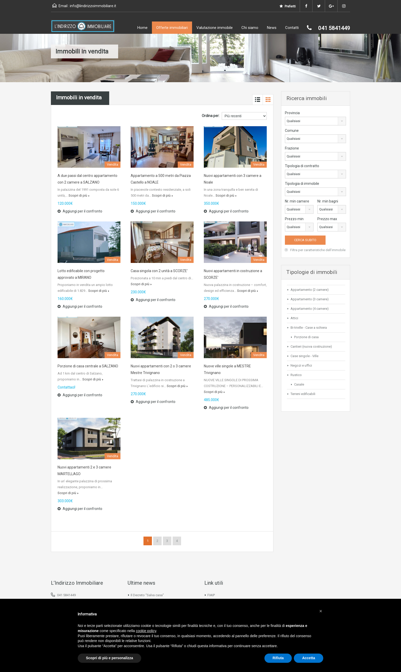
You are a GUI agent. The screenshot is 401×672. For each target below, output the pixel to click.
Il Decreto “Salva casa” (147, 595)
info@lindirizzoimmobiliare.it (93, 6)
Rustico (296, 375)
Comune (292, 131)
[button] (321, 611)
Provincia (292, 113)
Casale (299, 384)
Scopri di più (79, 195)
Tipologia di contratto (302, 166)
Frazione (292, 148)
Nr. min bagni (327, 201)
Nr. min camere (297, 201)
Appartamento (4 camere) (310, 309)
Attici (294, 318)
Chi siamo (249, 27)
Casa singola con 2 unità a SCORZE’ (159, 271)
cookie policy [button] (146, 631)
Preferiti (288, 6)
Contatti (292, 27)
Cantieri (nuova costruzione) (311, 346)
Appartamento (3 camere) (310, 299)
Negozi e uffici (301, 365)
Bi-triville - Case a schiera (309, 327)
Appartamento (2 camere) (310, 290)
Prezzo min (294, 219)
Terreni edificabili (303, 394)
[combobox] (315, 121)
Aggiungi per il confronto (80, 211)
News (271, 27)
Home (142, 27)
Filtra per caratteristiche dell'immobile (315, 250)
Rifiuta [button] (278, 658)
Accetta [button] (308, 658)
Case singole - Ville (304, 356)
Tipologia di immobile (302, 184)
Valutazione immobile (214, 27)
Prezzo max (327, 219)
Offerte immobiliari (172, 27)
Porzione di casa (306, 337)
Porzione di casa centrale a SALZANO (88, 366)
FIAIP (211, 595)
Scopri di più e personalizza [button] (109, 658)
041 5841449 (66, 595)
